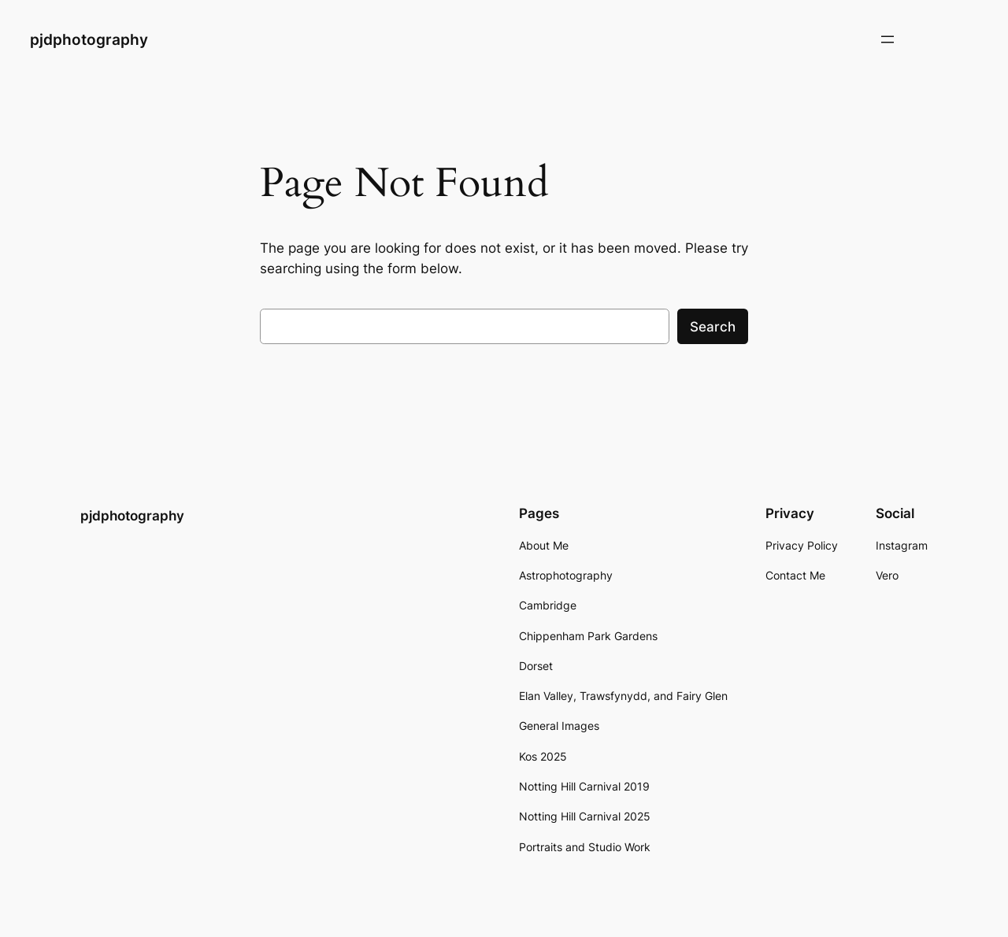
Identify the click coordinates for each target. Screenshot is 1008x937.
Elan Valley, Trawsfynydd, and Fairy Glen (623, 695)
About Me (544, 545)
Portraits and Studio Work (584, 847)
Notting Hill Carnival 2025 (584, 816)
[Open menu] (887, 39)
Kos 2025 (543, 756)
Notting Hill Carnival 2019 (584, 786)
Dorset (536, 665)
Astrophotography (566, 575)
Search (713, 327)
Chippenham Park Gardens (588, 636)
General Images (559, 725)
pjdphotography (89, 39)
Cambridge (547, 605)
